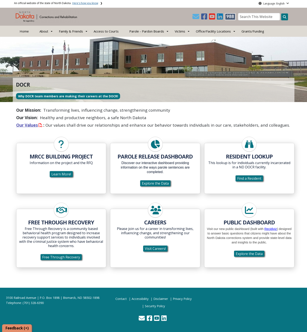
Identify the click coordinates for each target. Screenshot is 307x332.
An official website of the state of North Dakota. (56, 3)
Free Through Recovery (61, 257)
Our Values (29, 125)
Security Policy (155, 306)
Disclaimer (160, 299)
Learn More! (61, 174)
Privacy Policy (182, 299)
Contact (121, 299)
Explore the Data (155, 183)
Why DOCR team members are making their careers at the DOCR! (68, 96)
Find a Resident (249, 178)
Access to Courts (106, 31)
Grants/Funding (253, 31)
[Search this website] (284, 16)
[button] (196, 17)
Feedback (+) (17, 328)
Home (24, 31)
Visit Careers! (155, 248)
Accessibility (140, 299)
